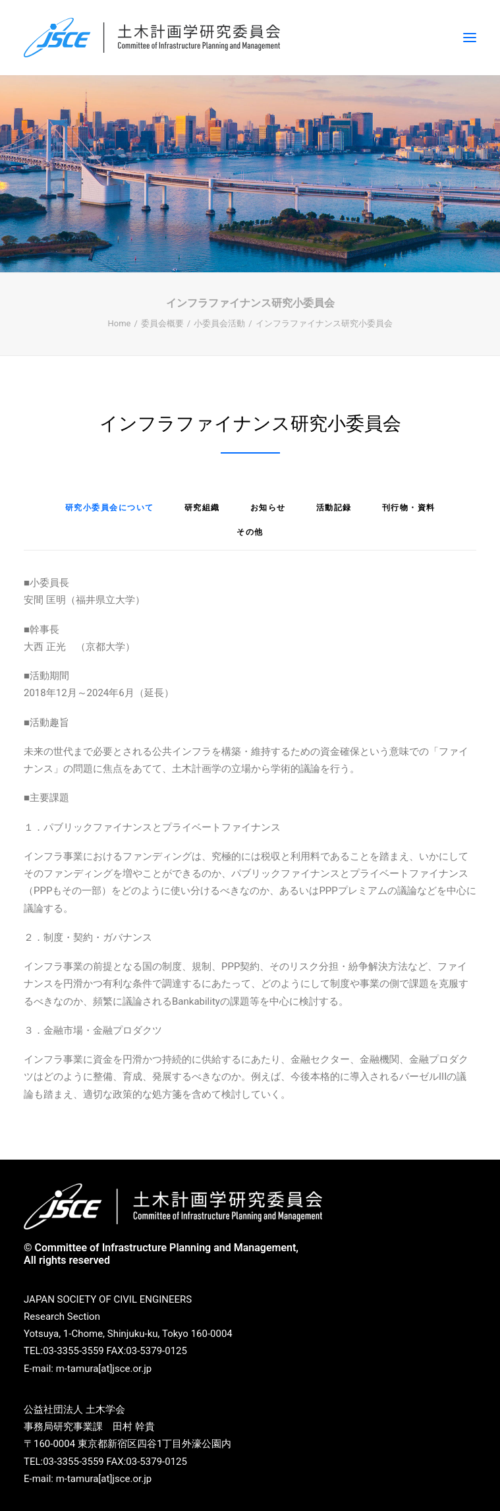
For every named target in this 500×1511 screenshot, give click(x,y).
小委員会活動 (219, 323)
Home (118, 323)
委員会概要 (162, 323)
